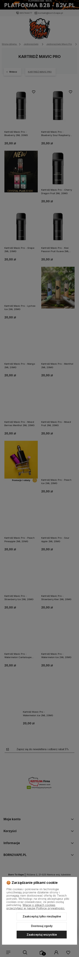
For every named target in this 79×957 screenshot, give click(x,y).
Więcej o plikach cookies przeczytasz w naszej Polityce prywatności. (35, 906)
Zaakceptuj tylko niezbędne (42, 916)
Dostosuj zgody (42, 926)
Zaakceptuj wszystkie (42, 934)
